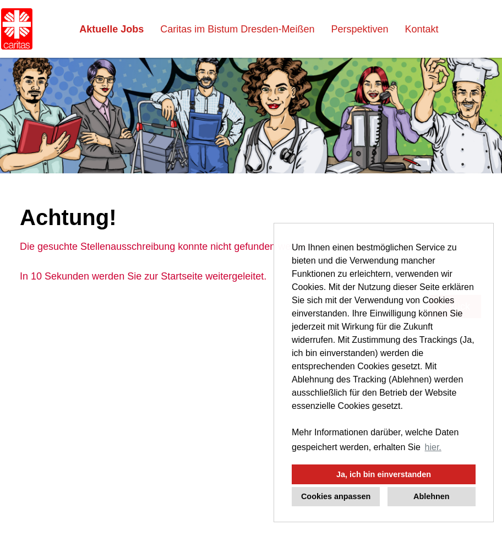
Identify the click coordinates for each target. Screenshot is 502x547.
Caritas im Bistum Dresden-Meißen (237, 29)
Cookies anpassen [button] (335, 496)
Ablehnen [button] (431, 496)
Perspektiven (359, 29)
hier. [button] (433, 447)
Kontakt (421, 29)
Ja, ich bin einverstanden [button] (383, 474)
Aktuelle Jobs (111, 29)
